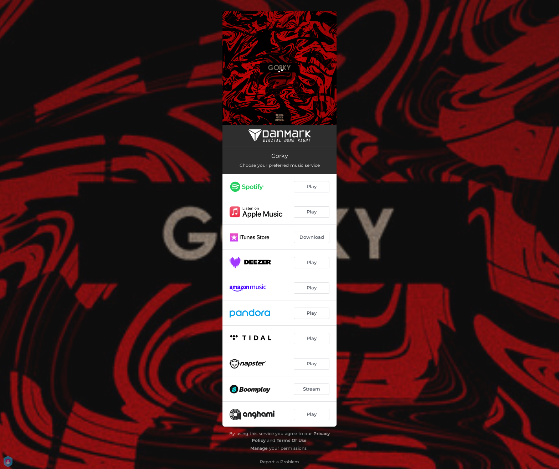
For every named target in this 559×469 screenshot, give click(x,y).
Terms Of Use (292, 440)
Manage (259, 448)
